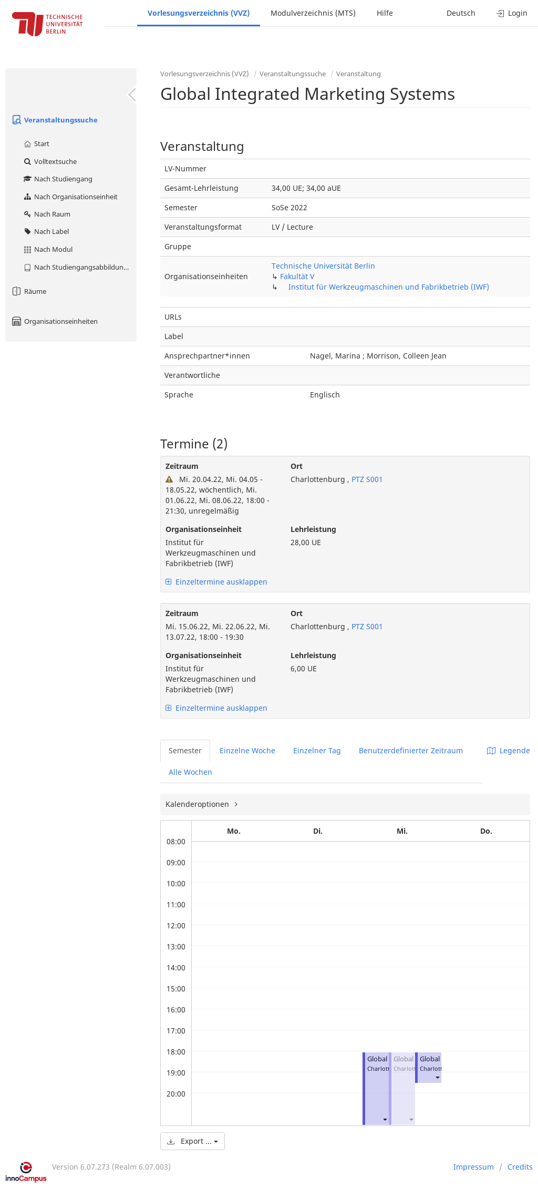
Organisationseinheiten (54, 321)
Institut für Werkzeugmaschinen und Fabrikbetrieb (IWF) (388, 287)
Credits (520, 1167)
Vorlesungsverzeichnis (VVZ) (199, 13)
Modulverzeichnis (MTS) (313, 13)
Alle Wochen (190, 772)
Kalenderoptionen (198, 804)
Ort (297, 466)
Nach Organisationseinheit (70, 196)
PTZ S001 (366, 479)
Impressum (473, 1167)
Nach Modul (48, 249)
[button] (384, 1118)
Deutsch (461, 13)
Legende (508, 750)
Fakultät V (297, 276)
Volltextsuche (50, 161)
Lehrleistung (313, 529)
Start (36, 143)
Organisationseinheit (203, 529)
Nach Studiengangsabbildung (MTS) (80, 267)
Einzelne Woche (247, 750)
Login (511, 13)
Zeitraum (182, 466)
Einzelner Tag (317, 750)
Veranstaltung (358, 73)
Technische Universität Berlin (323, 266)
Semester (185, 750)
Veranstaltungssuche (54, 120)
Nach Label (46, 231)
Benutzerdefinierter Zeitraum (411, 750)
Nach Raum (46, 214)
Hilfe (385, 13)
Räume (28, 291)
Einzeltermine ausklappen (216, 582)
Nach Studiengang (57, 178)
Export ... (192, 1141)
